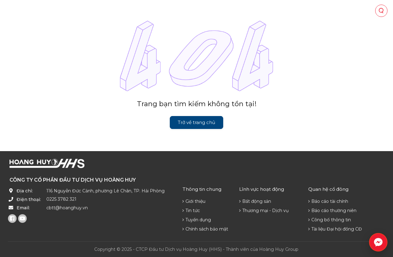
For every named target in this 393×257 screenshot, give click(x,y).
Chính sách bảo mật (205, 229)
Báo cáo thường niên (332, 210)
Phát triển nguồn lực (266, 11)
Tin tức (220, 11)
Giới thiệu (193, 201)
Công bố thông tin (329, 220)
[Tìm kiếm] (381, 11)
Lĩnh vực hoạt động (124, 11)
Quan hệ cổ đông (180, 11)
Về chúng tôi (73, 11)
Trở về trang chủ (196, 122)
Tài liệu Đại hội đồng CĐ (335, 229)
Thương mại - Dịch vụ (264, 210)
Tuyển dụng (196, 220)
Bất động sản (255, 201)
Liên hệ (312, 11)
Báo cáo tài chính (328, 201)
